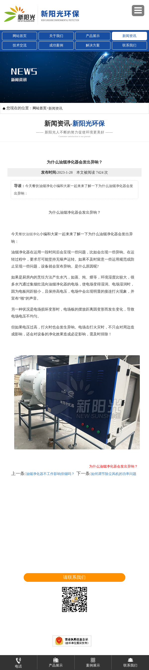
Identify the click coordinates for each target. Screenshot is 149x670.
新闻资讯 (129, 36)
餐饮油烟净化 (29, 234)
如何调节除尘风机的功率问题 (113, 474)
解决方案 (93, 45)
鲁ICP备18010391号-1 (130, 632)
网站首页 (20, 36)
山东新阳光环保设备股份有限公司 (44, 632)
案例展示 (93, 661)
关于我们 (56, 36)
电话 (18, 661)
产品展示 (93, 36)
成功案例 (56, 45)
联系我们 (129, 45)
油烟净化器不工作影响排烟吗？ (50, 474)
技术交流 (20, 45)
